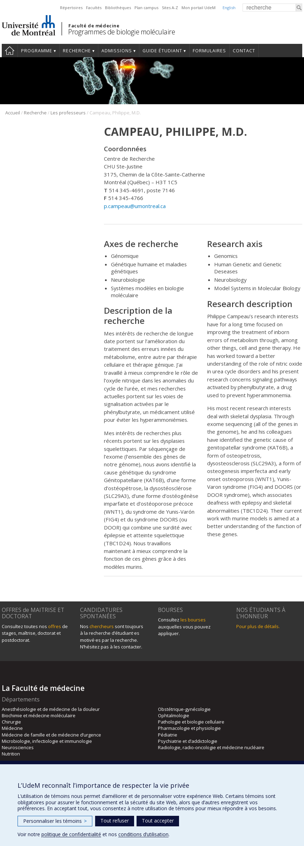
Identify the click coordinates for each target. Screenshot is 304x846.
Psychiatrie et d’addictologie (187, 741)
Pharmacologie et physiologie (189, 728)
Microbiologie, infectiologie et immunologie (47, 741)
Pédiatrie (167, 735)
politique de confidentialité (71, 834)
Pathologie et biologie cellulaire (191, 722)
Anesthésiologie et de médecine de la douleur (51, 709)
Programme (36, 51)
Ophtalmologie (173, 715)
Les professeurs (68, 112)
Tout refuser (114, 820)
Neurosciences (18, 747)
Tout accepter (158, 820)
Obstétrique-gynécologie (184, 709)
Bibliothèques (118, 7)
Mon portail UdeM (198, 7)
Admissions (116, 51)
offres (54, 626)
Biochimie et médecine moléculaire (38, 715)
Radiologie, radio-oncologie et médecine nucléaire (211, 747)
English (229, 7)
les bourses (193, 620)
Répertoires (71, 7)
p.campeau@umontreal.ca (135, 205)
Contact (244, 51)
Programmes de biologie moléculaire (121, 31)
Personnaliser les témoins (55, 821)
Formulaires (209, 51)
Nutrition (11, 754)
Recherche (77, 51)
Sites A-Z (170, 7)
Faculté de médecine (93, 25)
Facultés (93, 7)
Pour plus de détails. (258, 626)
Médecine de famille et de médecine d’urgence (51, 735)
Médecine (12, 728)
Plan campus (146, 7)
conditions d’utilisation (143, 834)
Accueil (9, 50)
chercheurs (102, 626)
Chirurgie (11, 722)
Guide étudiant (162, 51)
